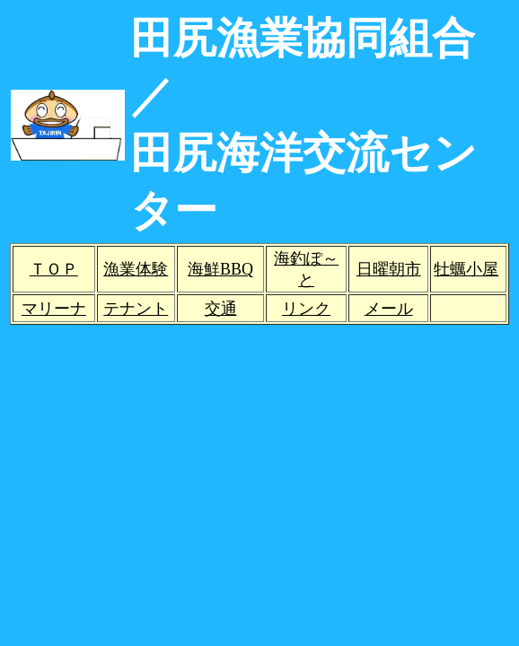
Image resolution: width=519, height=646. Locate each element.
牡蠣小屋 (466, 269)
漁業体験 (135, 269)
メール (389, 309)
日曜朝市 (388, 269)
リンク (306, 309)
